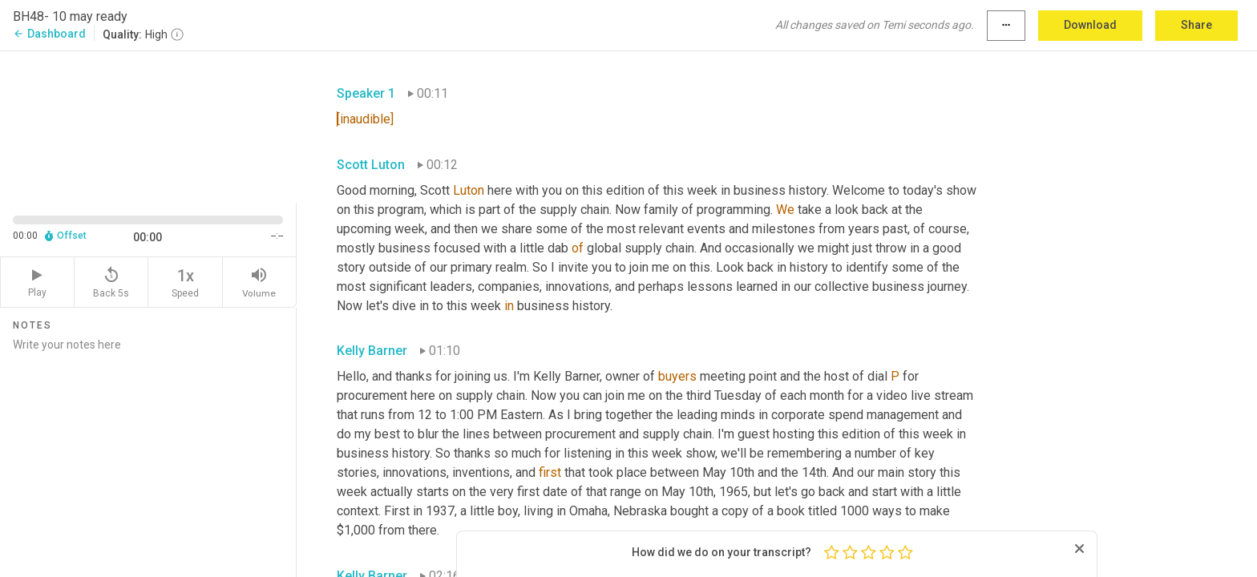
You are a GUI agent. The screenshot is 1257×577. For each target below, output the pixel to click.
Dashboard (49, 33)
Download (1090, 24)
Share (1196, 24)
